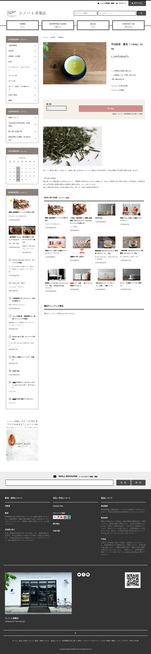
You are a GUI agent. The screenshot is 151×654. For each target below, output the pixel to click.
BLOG (93, 25)
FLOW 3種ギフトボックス (22, 399)
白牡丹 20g (98, 218)
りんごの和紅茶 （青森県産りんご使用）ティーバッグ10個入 (23, 317)
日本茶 (53, 37)
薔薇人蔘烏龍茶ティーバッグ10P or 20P (56, 219)
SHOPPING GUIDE (58, 25)
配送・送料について (42, 641)
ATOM (136, 641)
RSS (131, 641)
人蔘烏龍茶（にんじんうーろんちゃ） (15, 238)
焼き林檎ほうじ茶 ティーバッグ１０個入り (28, 239)
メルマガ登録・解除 (107, 3)
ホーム (46, 37)
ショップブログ (122, 641)
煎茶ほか (61, 37)
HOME (22, 25)
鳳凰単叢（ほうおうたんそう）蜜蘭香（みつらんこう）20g (131, 252)
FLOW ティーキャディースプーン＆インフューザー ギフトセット (23, 385)
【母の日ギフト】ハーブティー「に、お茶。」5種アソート (105, 284)
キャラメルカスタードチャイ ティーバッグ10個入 (23, 261)
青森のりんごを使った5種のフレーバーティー (131, 219)
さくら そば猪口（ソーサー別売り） (130, 284)
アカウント (122, 3)
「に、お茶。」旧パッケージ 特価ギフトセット (81, 284)
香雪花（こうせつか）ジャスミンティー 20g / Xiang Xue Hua (56, 285)
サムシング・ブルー (18, 283)
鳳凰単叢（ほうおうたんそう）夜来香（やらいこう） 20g (106, 252)
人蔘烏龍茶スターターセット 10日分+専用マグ (23, 300)
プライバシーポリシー (91, 641)
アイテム (137, 3)
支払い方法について (26, 641)
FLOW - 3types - (77, 256)
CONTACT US (128, 25)
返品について (117, 114)
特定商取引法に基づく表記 (133, 114)
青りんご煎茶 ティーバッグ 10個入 (23, 358)
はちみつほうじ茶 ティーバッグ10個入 (23, 338)
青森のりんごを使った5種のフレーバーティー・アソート (56, 252)
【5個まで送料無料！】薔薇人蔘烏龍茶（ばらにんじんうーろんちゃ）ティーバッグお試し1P (81, 220)
